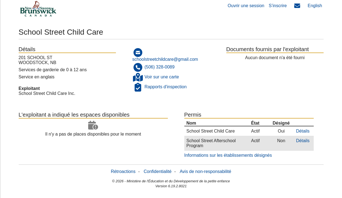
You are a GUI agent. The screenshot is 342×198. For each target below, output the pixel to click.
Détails (303, 131)
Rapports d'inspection (165, 86)
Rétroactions (123, 171)
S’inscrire (278, 5)
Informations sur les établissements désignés (228, 155)
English (315, 5)
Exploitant (29, 88)
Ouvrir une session (246, 5)
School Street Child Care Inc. (47, 93)
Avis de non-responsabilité (205, 171)
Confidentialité (157, 171)
